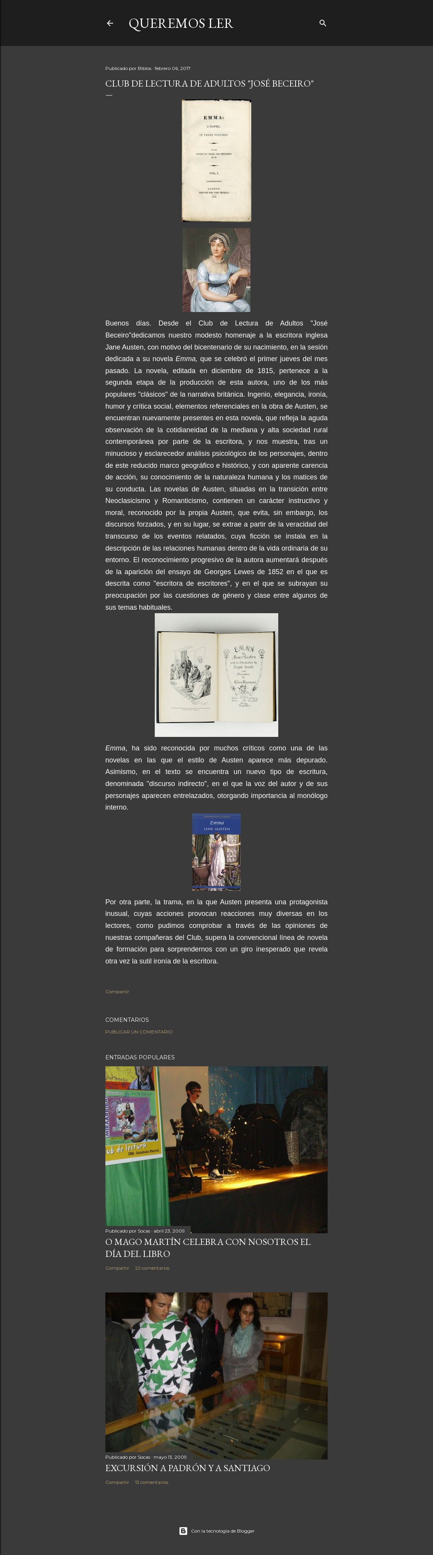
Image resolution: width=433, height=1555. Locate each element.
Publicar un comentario (139, 1032)
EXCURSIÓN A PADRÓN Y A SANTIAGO (187, 1468)
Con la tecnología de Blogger (217, 1531)
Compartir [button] (117, 991)
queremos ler (181, 23)
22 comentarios (152, 1268)
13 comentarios (151, 1482)
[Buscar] (323, 21)
